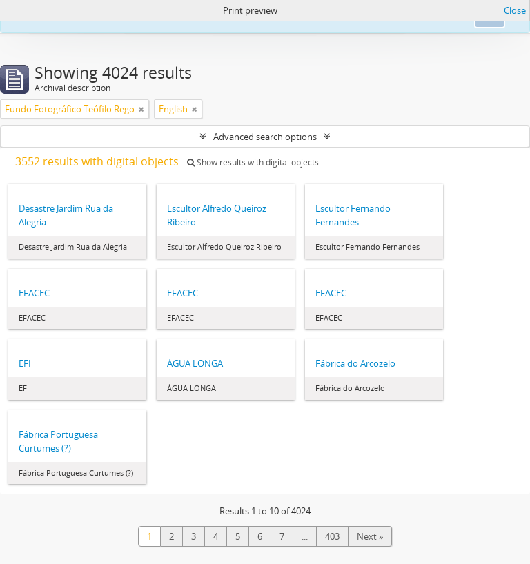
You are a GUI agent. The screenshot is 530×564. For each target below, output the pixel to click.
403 (332, 536)
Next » (370, 536)
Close (515, 10)
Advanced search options (265, 136)
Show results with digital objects (253, 162)
